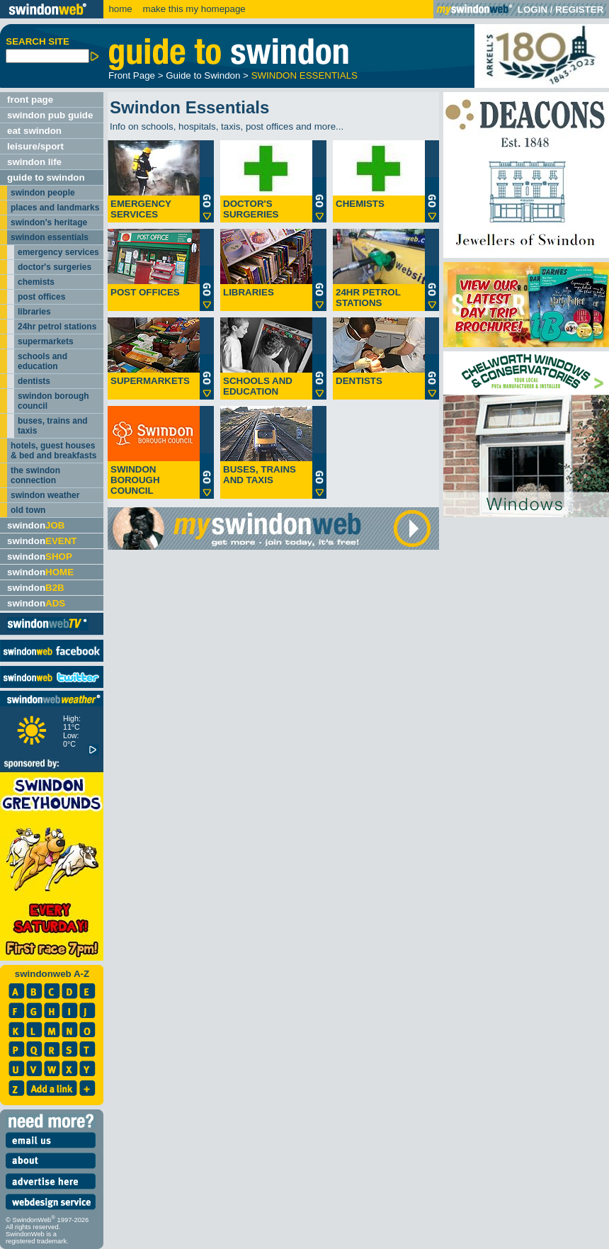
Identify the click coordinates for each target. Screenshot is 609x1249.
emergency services (58, 252)
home (120, 9)
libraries (34, 312)
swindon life (34, 162)
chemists (36, 282)
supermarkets (46, 341)
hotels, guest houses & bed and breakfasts (53, 450)
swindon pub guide (50, 115)
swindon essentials (50, 237)
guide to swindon (46, 177)
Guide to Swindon (203, 75)
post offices (41, 297)
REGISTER (579, 9)
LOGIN (532, 9)
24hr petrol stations (57, 327)
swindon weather (45, 495)
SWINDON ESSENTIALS (304, 75)
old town (28, 510)
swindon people (43, 193)
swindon (35, 525)
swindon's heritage (49, 222)
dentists (34, 381)
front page (30, 99)
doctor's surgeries (54, 267)
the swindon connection (35, 475)
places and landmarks (55, 208)
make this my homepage (193, 9)
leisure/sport (35, 146)
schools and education (42, 361)
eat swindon (34, 130)
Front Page (131, 75)
